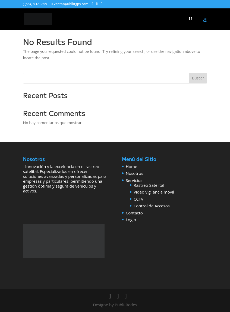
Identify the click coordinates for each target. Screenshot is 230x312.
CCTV (138, 199)
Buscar (198, 78)
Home (131, 166)
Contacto (134, 212)
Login (131, 219)
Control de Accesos (152, 205)
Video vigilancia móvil (154, 192)
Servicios (134, 180)
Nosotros (134, 173)
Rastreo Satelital (149, 185)
